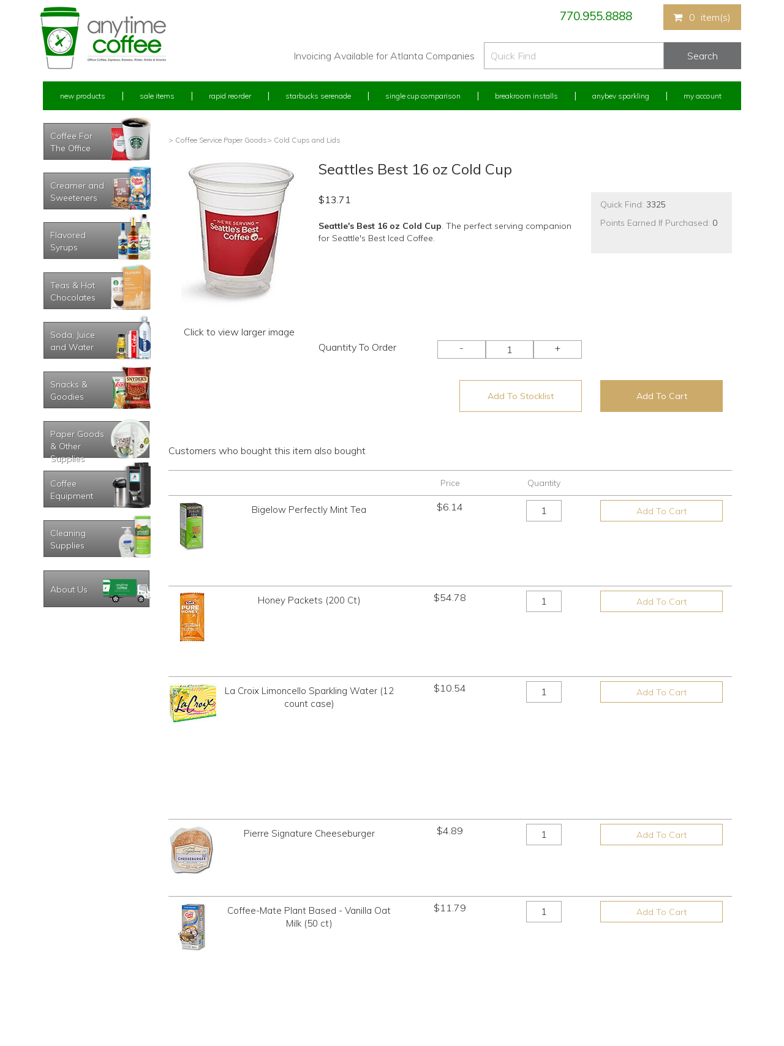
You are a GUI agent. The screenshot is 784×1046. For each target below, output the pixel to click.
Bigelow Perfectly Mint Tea (309, 509)
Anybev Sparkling (620, 95)
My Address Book (72, 945)
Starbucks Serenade (318, 95)
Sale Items (157, 95)
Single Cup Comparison (423, 95)
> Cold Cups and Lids (304, 139)
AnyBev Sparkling (246, 991)
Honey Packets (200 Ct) (309, 571)
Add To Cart (661, 396)
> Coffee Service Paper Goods (217, 139)
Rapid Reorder (230, 95)
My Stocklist (63, 968)
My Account (703, 95)
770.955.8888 (596, 16)
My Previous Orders (75, 922)
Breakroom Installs (526, 95)
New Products (82, 95)
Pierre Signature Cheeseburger (309, 686)
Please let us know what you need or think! (487, 933)
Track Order (62, 991)
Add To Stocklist (521, 396)
